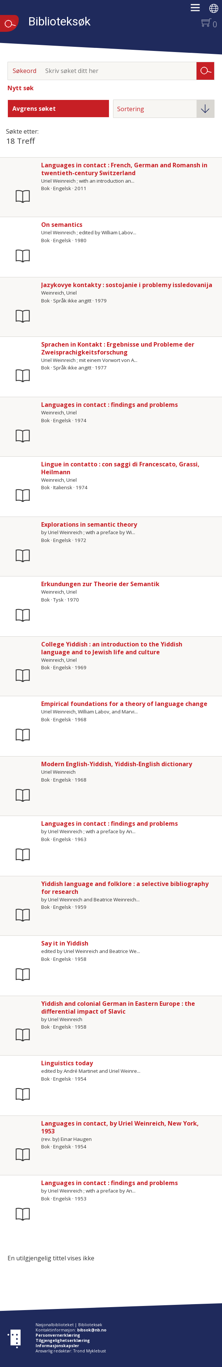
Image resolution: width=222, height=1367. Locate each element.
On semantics (61, 224)
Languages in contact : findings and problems (109, 405)
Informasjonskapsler (57, 1345)
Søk (205, 70)
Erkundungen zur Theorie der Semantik (100, 584)
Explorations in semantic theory (89, 524)
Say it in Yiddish (64, 943)
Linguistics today (67, 1063)
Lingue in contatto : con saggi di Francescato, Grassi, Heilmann (120, 468)
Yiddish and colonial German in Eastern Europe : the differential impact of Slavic (118, 1007)
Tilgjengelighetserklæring (63, 1340)
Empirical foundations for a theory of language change (124, 704)
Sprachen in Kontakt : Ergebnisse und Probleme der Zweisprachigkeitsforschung (117, 348)
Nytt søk (20, 88)
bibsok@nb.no (91, 1330)
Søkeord (24, 71)
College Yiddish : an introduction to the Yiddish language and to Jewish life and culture (111, 648)
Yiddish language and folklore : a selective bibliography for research (125, 888)
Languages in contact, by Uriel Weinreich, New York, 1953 (120, 1127)
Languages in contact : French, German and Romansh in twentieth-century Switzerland (124, 169)
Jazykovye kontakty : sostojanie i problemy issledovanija (126, 285)
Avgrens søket (34, 108)
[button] (199, 10)
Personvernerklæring (58, 1335)
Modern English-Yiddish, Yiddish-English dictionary (116, 764)
